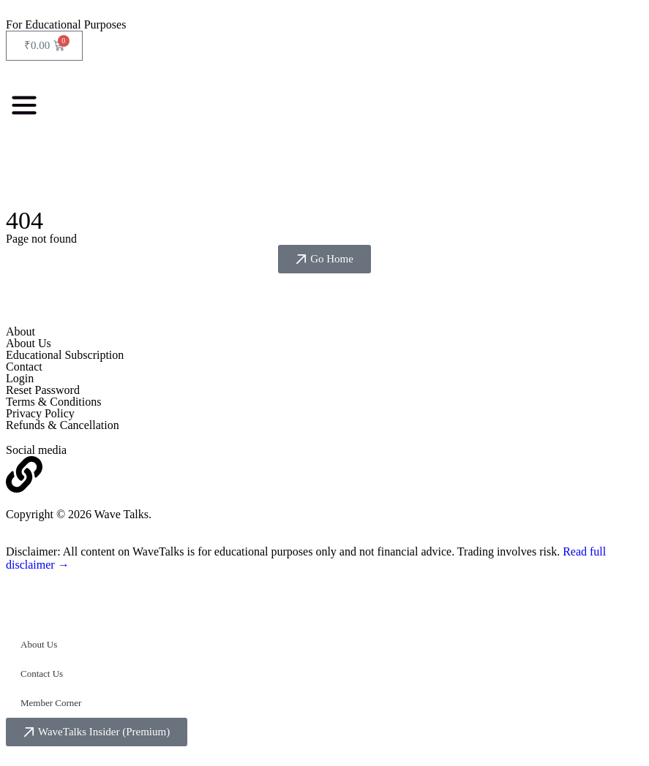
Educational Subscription (65, 355)
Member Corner (50, 702)
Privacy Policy (40, 413)
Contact (24, 366)
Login (20, 378)
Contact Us (41, 673)
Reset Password (43, 390)
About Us (28, 343)
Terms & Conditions (53, 401)
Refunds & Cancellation (62, 425)
